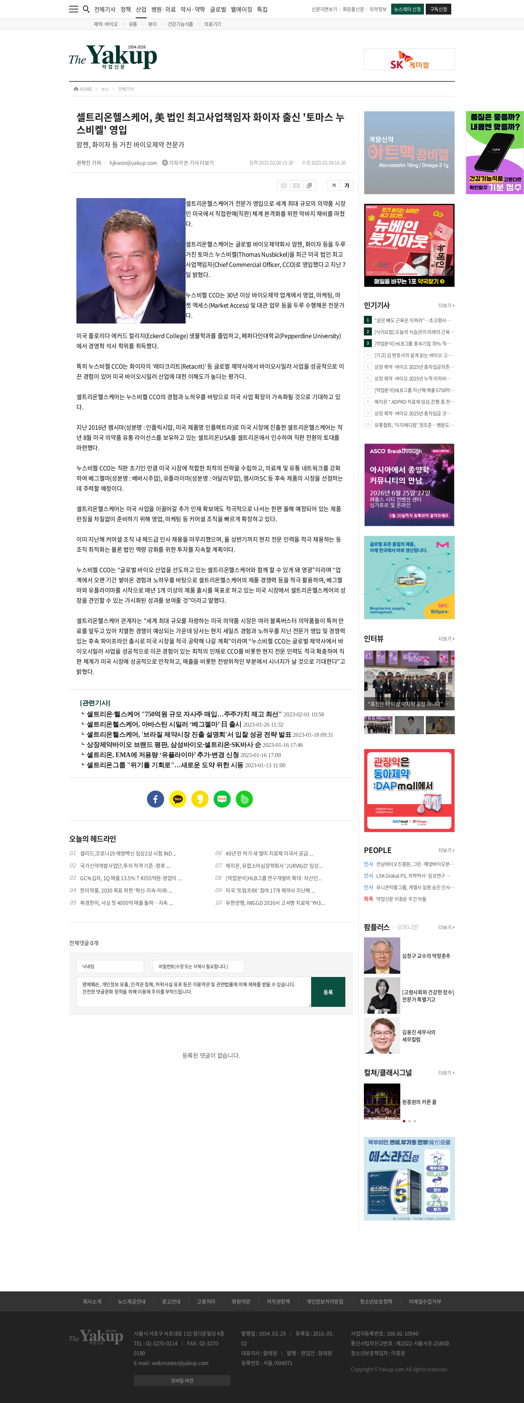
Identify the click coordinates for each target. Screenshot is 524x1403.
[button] (404, 1121)
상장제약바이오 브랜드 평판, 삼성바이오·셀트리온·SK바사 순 (175, 744)
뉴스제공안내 (132, 1301)
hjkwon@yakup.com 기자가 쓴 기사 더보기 (162, 162)
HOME (83, 89)
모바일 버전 (182, 1380)
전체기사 (105, 9)
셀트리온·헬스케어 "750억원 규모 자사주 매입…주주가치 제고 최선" (185, 714)
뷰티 (152, 23)
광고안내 (171, 1301)
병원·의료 (163, 9)
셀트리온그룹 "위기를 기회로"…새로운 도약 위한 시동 (166, 765)
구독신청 (438, 8)
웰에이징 (241, 9)
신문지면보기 (324, 8)
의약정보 (377, 8)
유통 (133, 23)
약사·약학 (192, 9)
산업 (141, 11)
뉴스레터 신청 (407, 8)
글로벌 (218, 9)
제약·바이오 (106, 23)
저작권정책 (278, 1301)
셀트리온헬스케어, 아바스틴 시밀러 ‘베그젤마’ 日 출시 (165, 724)
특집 (262, 9)
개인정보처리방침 (325, 1301)
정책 (125, 9)
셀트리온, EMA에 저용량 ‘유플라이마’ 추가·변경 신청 (164, 755)
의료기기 (212, 23)
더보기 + (446, 305)
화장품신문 (353, 8)
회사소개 (92, 1301)
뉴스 (105, 89)
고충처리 (206, 1301)
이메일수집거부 (425, 1301)
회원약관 (241, 1301)
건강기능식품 (181, 23)
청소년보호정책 (376, 1301)
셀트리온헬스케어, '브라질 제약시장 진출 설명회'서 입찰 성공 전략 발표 (190, 734)
